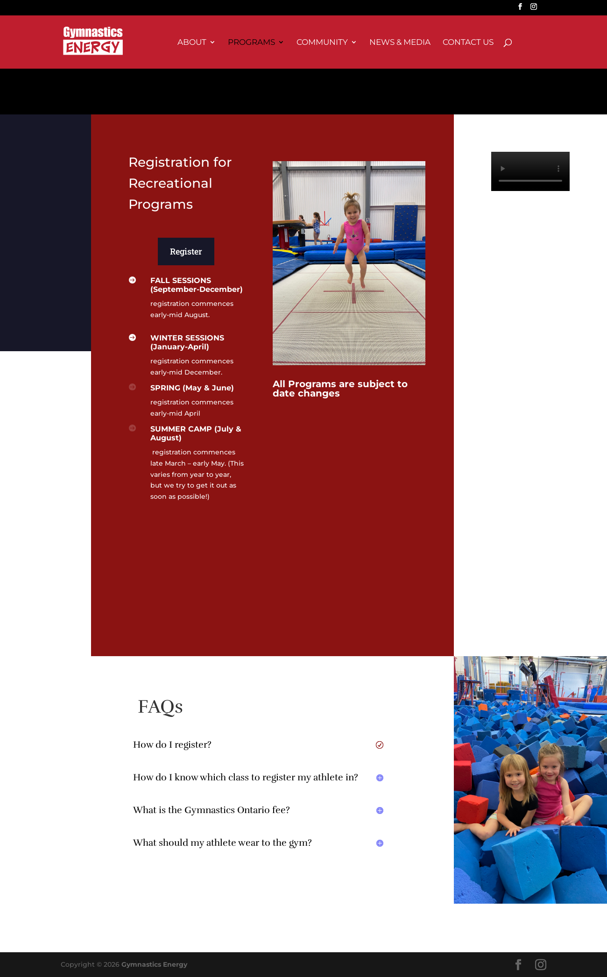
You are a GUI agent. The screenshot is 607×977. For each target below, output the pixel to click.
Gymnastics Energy (154, 964)
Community (322, 43)
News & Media (400, 43)
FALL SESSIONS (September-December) (196, 285)
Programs (251, 43)
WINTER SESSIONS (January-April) (187, 342)
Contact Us (468, 43)
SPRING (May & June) (192, 387)
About (191, 43)
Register (186, 251)
